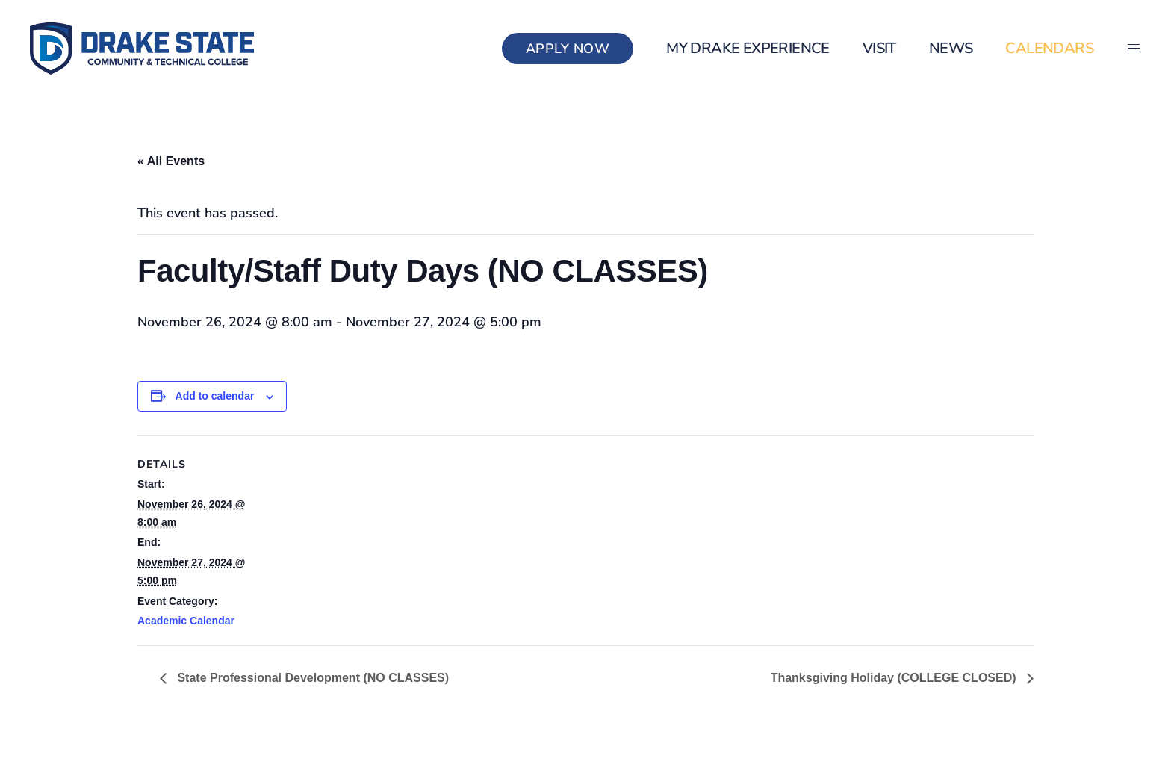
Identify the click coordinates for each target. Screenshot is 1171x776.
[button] (1133, 48)
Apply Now (568, 49)
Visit (879, 48)
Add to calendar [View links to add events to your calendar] (215, 396)
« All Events (171, 161)
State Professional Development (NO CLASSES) (311, 677)
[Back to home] (142, 48)
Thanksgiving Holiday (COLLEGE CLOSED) (895, 677)
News (951, 48)
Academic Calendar (185, 621)
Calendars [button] (1049, 48)
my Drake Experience (748, 48)
